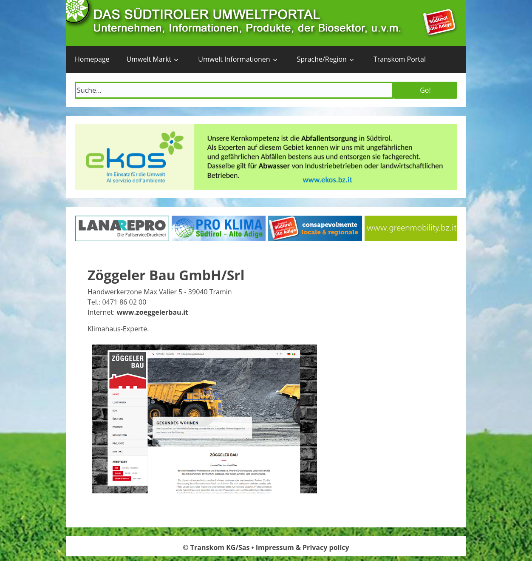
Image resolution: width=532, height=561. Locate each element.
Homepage (92, 59)
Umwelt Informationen (234, 59)
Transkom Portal (400, 59)
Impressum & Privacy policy (302, 547)
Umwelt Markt (149, 59)
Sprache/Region (322, 59)
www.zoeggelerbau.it (152, 312)
